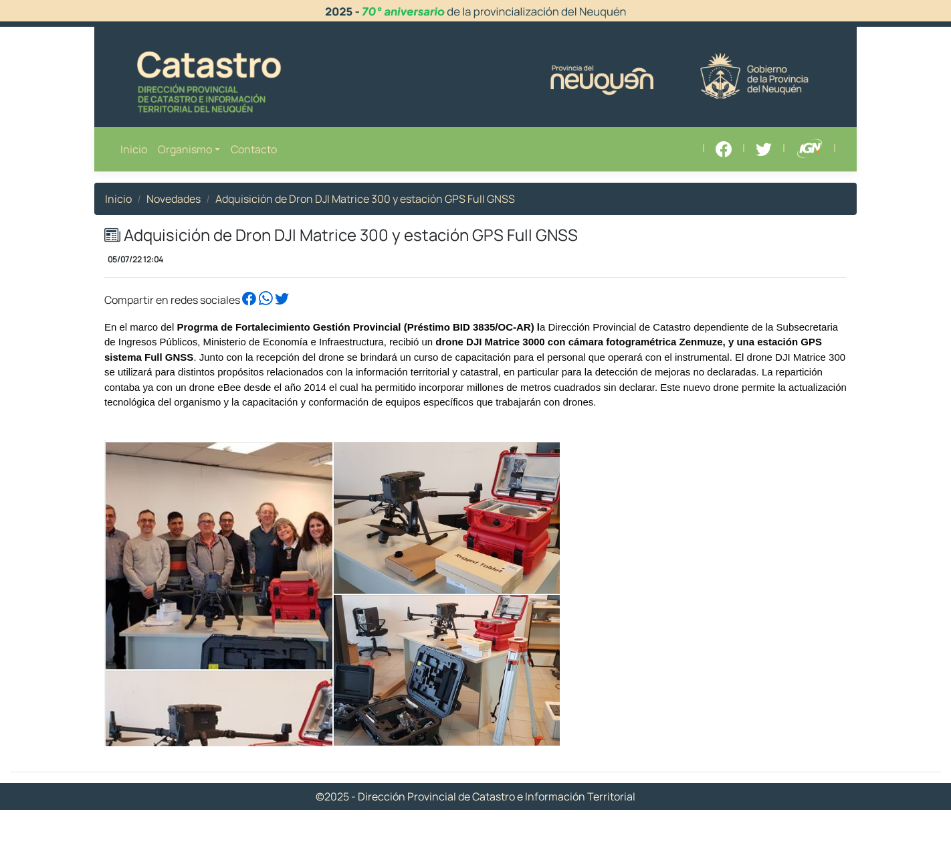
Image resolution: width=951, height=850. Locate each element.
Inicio (133, 149)
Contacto (254, 149)
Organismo (185, 149)
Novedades (173, 198)
